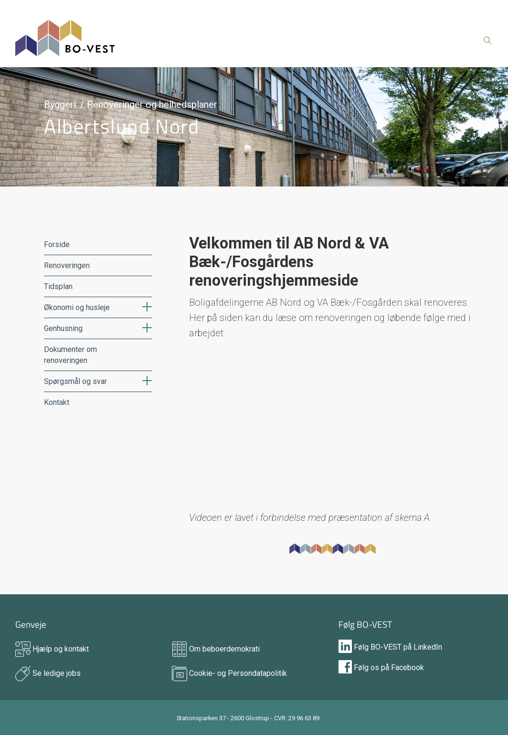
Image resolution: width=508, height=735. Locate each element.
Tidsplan (58, 286)
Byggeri (60, 104)
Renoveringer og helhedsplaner (152, 104)
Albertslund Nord (122, 126)
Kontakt (56, 402)
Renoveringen (67, 265)
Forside (57, 244)
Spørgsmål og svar (75, 381)
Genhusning (63, 328)
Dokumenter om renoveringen (70, 355)
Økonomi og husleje (77, 307)
